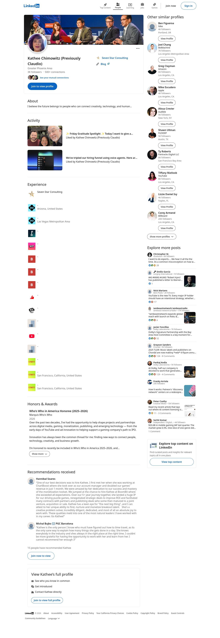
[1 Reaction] (150, 283)
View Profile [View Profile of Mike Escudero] (167, 102)
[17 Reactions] (152, 301)
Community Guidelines (35, 618)
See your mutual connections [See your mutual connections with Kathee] (54, 77)
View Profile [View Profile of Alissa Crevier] (167, 124)
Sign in (189, 5)
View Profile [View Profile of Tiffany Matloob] (167, 188)
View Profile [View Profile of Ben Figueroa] (167, 38)
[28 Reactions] (153, 265)
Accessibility (56, 613)
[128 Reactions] (154, 356)
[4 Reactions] (153, 320)
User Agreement (72, 613)
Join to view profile (42, 86)
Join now (171, 5)
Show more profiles (162, 236)
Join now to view (41, 555)
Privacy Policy (88, 613)
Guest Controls (177, 613)
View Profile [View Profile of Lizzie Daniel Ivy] (167, 206)
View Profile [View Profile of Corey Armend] (167, 228)
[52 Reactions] (153, 338)
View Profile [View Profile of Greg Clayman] (167, 81)
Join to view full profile (47, 600)
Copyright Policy (148, 613)
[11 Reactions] (152, 413)
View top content (172, 462)
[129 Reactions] (154, 374)
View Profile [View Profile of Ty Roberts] (167, 166)
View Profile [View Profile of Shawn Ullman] (167, 145)
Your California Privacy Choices (110, 613)
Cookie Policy (132, 613)
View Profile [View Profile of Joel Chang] (167, 60)
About (46, 613)
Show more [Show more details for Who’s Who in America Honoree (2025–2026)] (39, 453)
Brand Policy (163, 613)
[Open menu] (138, 48)
